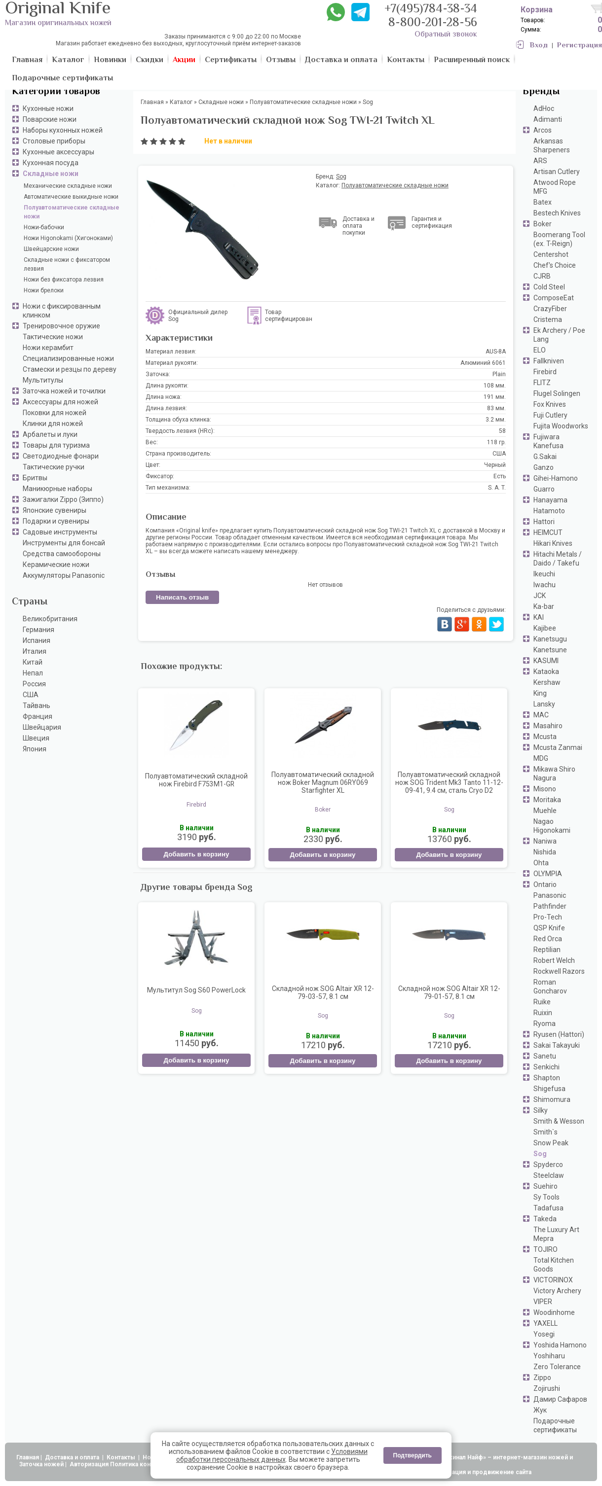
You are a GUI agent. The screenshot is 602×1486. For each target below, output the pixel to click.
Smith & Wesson (558, 1121)
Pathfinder (549, 906)
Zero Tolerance (557, 1367)
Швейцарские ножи (51, 249)
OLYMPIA (547, 874)
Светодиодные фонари (61, 456)
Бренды (541, 92)
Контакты (122, 1457)
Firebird (545, 372)
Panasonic (549, 895)
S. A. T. (497, 487)
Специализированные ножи (68, 358)
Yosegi (544, 1334)
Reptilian (547, 950)
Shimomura (551, 1099)
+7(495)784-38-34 (430, 9)
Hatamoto (549, 511)
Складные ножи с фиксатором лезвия (67, 264)
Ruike (542, 1002)
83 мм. (496, 408)
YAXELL (545, 1323)
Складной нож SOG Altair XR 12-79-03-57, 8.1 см (323, 992)
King (540, 693)
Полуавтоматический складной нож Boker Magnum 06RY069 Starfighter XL (322, 782)
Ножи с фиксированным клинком (62, 310)
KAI (538, 617)
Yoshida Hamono (560, 1345)
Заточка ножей (41, 1464)
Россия (34, 684)
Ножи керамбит (48, 348)
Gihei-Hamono (555, 478)
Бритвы (35, 478)
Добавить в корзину (196, 854)
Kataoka (546, 671)
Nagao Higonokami (551, 825)
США (30, 695)
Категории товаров (56, 92)
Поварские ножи (49, 119)
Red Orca (547, 939)
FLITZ (542, 383)
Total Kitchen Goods (553, 1264)
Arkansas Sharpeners (551, 145)
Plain (499, 374)
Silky (540, 1110)
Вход (539, 45)
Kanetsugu (550, 639)
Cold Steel (549, 287)
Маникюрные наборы (57, 489)
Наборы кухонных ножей (63, 130)
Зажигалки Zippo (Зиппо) (63, 499)
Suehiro (545, 1186)
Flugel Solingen (556, 393)
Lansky (544, 704)
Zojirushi (546, 1388)
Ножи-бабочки (44, 227)
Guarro (544, 489)
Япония (34, 749)
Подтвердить (412, 1455)
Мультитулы (43, 380)
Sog (540, 1154)
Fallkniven (548, 361)
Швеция (36, 738)
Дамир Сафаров (560, 1399)
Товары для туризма (56, 445)
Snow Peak (550, 1143)
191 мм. (495, 396)
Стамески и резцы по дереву (69, 369)
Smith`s (545, 1132)
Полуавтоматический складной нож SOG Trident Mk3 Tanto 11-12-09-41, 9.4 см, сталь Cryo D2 (449, 782)
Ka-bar (543, 606)
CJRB (542, 276)
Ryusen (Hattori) (558, 1034)
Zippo (542, 1377)
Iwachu (544, 585)
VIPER (542, 1302)
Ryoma (544, 1023)
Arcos (542, 130)
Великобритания (50, 619)
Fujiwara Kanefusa (548, 441)
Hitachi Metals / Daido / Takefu (557, 558)
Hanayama (550, 500)
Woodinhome (554, 1312)
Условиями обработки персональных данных (272, 1455)
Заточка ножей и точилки (64, 391)
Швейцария (42, 727)
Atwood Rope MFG (554, 186)
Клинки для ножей (53, 423)
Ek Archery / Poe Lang (559, 334)
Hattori (544, 522)
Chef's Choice (554, 265)
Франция (37, 716)
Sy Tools (546, 1197)
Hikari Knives (552, 543)
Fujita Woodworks (560, 426)
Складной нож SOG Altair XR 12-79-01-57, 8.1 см (449, 992)
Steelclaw (548, 1175)
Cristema (547, 319)
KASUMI (546, 661)
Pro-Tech (547, 917)
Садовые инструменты (60, 532)
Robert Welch (554, 960)
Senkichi (546, 1067)
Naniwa (545, 841)
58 (502, 430)
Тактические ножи (53, 337)
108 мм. (495, 385)
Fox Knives (549, 404)
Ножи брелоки (44, 290)
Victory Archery (557, 1291)
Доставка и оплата (73, 1457)
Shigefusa (549, 1089)
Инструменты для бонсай (64, 543)
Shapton (546, 1078)
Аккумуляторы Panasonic (64, 575)
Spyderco (548, 1164)
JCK (539, 596)
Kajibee (544, 628)
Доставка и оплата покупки (358, 225)
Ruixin (542, 1013)
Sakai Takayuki (556, 1045)
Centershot (550, 254)
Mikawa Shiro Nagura (554, 773)
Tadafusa (548, 1208)
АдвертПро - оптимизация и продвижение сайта (458, 1472)
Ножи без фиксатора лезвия (64, 279)
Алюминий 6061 (483, 362)
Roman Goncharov (550, 986)
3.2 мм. (496, 419)
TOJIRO (545, 1249)
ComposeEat (553, 298)
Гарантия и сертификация (432, 222)
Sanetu (544, 1056)
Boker (542, 224)
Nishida (544, 852)
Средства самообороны (62, 554)
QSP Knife (549, 928)
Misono (544, 789)
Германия (38, 630)
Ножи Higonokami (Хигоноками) (68, 238)
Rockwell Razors (559, 971)
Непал (33, 673)
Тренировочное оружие (61, 326)
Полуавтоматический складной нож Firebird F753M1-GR (196, 780)
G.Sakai (545, 456)
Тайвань (36, 705)
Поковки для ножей (54, 413)
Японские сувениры (54, 510)
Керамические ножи (56, 564)
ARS (540, 161)
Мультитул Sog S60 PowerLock (196, 990)
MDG (540, 758)
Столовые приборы (54, 141)
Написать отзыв (182, 597)
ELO (539, 350)
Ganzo (543, 467)
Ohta (541, 863)
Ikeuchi (544, 574)
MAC (541, 715)
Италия (34, 651)
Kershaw (547, 682)
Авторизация (89, 1464)
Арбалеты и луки (50, 434)
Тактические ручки (53, 467)
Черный (495, 464)
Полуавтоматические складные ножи (71, 212)
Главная (27, 1457)
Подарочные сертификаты (555, 1425)
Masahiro (548, 726)
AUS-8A (496, 351)
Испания (36, 640)
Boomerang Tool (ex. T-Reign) (559, 239)
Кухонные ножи (48, 108)
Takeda (545, 1219)
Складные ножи (50, 173)
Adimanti (547, 119)
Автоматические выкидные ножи (71, 196)
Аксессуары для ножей (60, 402)
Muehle (545, 810)
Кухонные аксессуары (58, 152)
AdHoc (543, 108)
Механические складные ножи (68, 185)
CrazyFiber (550, 309)
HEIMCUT (548, 532)
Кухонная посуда (50, 163)
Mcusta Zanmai (557, 747)
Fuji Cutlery (550, 415)
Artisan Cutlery (556, 172)
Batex (542, 202)
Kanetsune (550, 650)
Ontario (545, 884)
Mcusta (545, 737)
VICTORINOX (553, 1280)
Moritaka (547, 800)
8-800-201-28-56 (432, 23)
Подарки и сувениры (56, 521)
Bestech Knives (557, 213)
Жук (540, 1410)
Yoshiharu (549, 1356)
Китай (32, 662)
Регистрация (579, 45)
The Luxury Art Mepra (556, 1234)
